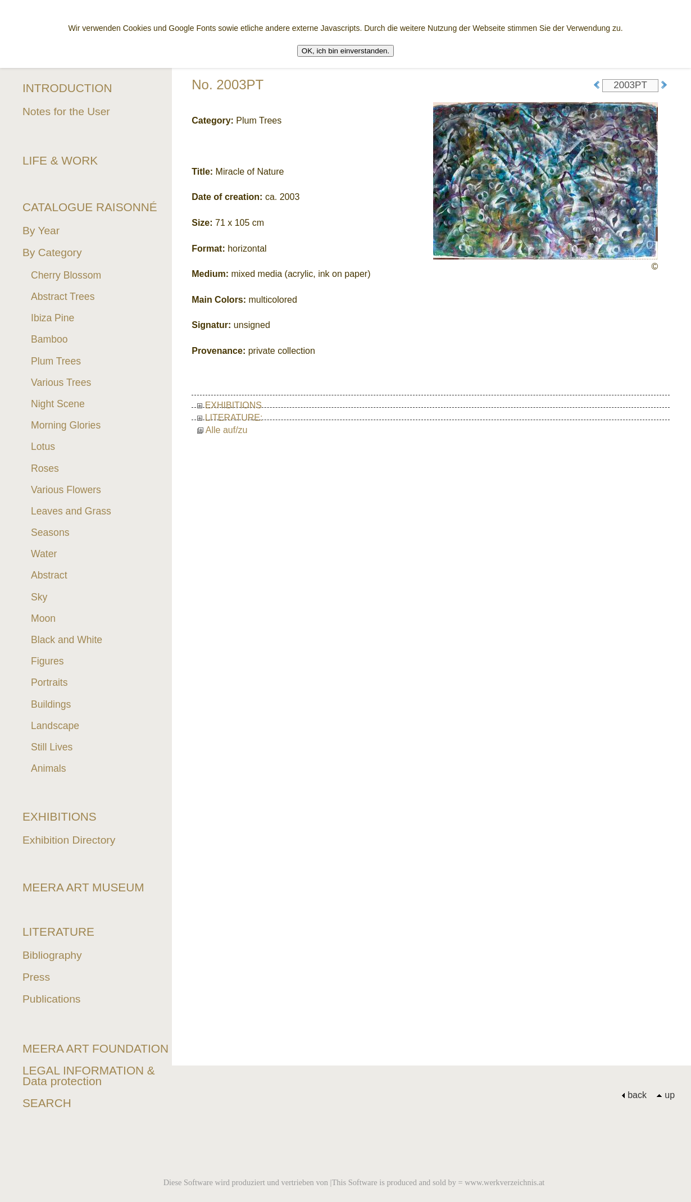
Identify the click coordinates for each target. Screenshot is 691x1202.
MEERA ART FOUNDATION (95, 1048)
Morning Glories (66, 425)
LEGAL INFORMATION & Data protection (88, 1075)
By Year (41, 230)
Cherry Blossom (66, 275)
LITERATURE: (229, 417)
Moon (43, 618)
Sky (39, 597)
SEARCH (46, 1102)
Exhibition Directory (68, 840)
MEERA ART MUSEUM (83, 887)
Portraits (49, 682)
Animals (48, 768)
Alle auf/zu (222, 430)
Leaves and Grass (71, 511)
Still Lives (51, 747)
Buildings (51, 704)
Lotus (43, 446)
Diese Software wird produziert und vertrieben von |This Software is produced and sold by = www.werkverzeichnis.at (354, 1182)
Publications (51, 999)
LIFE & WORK (60, 160)
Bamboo (49, 339)
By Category (52, 252)
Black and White (66, 639)
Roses (45, 468)
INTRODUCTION (67, 87)
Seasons (50, 532)
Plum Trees (56, 361)
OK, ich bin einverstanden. (345, 51)
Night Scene (58, 403)
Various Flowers (66, 489)
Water (44, 553)
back (634, 1095)
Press (36, 977)
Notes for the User (66, 111)
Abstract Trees (62, 296)
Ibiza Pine (52, 318)
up (665, 1095)
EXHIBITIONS (229, 405)
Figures (47, 661)
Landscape (55, 725)
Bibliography (52, 955)
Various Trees (61, 382)
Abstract (49, 575)
